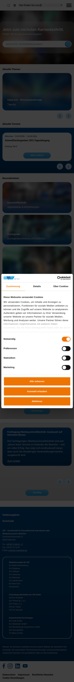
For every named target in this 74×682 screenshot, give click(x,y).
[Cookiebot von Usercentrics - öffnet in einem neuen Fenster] (57, 278)
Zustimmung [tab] (13, 286)
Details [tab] (37, 286)
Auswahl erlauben (37, 391)
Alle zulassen (37, 381)
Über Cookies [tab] (60, 286)
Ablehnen (37, 401)
